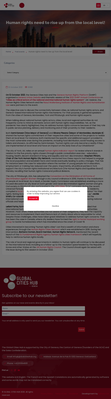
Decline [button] (55, 206)
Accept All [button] (33, 198)
